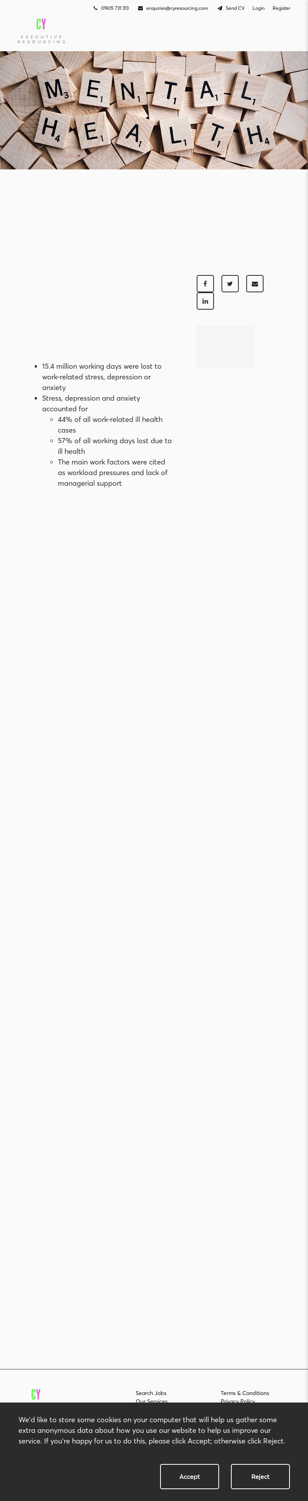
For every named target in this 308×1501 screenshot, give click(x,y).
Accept (189, 1477)
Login (259, 8)
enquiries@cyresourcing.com (172, 8)
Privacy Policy (238, 1401)
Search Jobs (151, 1393)
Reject (260, 1477)
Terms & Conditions (245, 1393)
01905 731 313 (110, 8)
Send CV (230, 8)
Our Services (152, 1401)
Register (281, 8)
